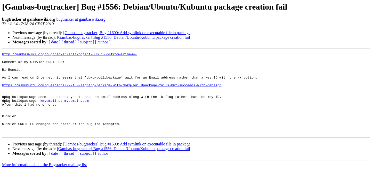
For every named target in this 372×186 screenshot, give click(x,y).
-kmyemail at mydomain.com (63, 110)
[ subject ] (86, 42)
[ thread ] (69, 42)
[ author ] (103, 42)
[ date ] (54, 42)
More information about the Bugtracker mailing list (44, 181)
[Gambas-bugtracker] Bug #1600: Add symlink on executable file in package (126, 32)
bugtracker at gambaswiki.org (80, 19)
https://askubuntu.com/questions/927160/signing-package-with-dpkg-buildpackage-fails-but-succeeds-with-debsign (111, 92)
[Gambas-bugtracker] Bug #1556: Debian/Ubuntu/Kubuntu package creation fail (123, 37)
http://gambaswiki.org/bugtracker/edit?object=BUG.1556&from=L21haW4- (69, 54)
